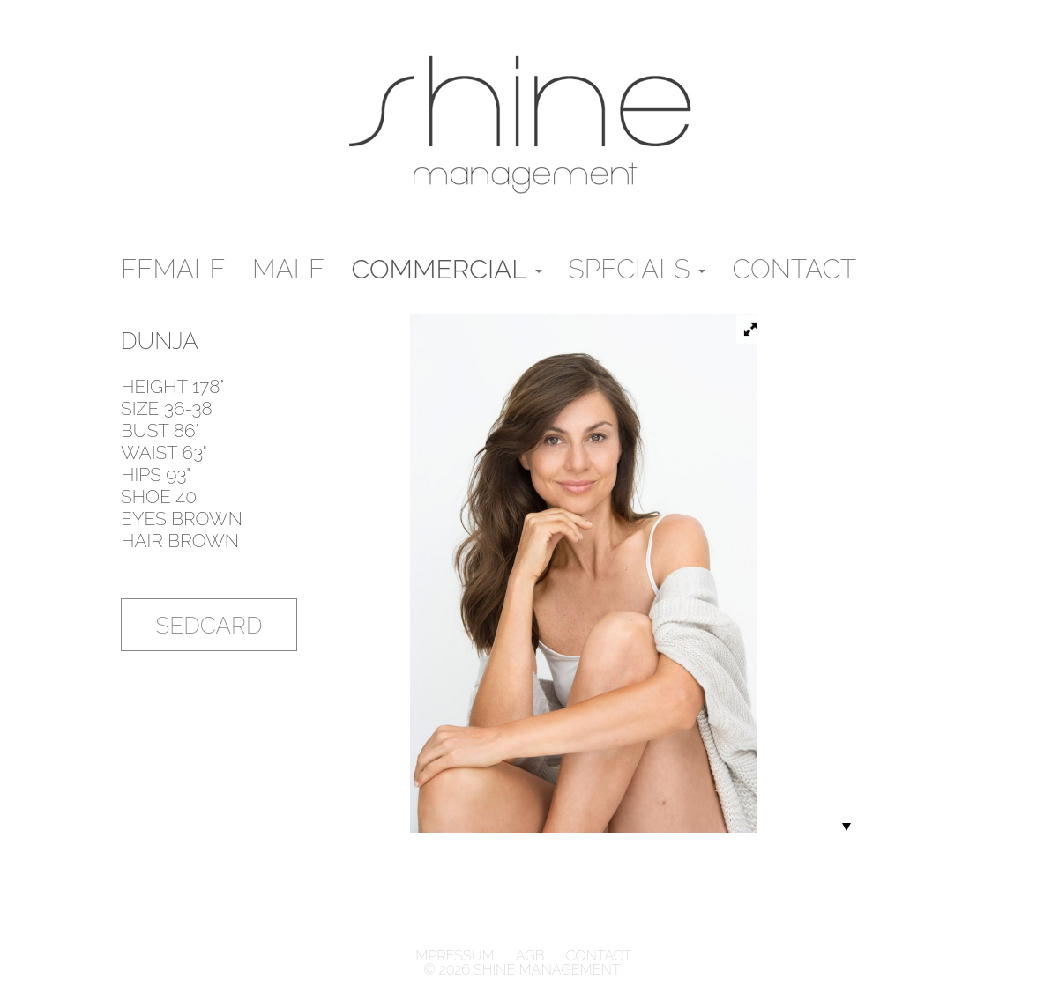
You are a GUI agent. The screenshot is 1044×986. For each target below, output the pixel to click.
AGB (530, 955)
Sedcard (209, 625)
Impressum (455, 955)
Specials (637, 269)
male (288, 269)
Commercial (447, 269)
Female (173, 269)
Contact (794, 269)
